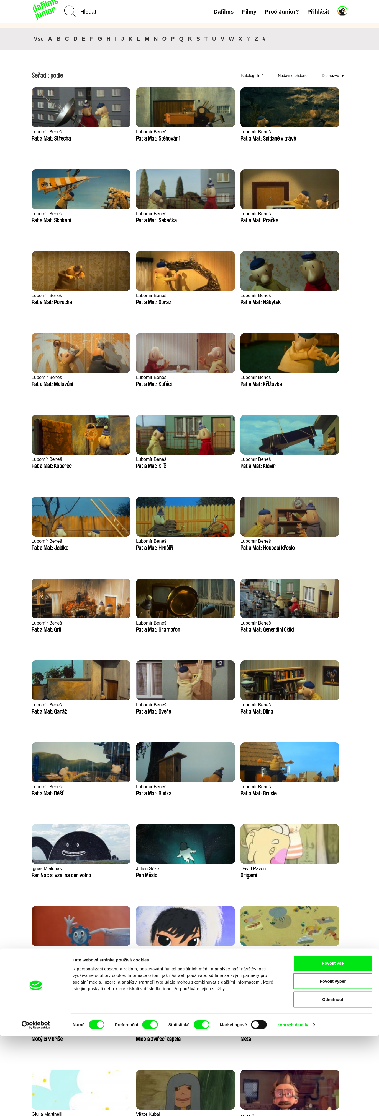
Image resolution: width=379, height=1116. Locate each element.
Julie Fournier (174, 786)
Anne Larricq (173, 623)
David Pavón (302, 541)
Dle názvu (330, 75)
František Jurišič (49, 786)
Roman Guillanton (307, 623)
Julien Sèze (236, 541)
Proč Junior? (282, 12)
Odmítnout (332, 1079)
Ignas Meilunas (176, 541)
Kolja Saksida (303, 786)
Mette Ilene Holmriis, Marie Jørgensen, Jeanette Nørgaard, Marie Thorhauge (125, 790)
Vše (39, 39)
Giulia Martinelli (112, 704)
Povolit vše (333, 1043)
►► (340, 921)
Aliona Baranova (306, 704)
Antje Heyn (43, 704)
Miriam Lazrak (239, 623)
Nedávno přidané (293, 75)
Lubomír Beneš (47, 131)
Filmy (249, 12)
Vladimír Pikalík (48, 623)
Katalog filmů (252, 75)
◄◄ (318, 921)
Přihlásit (318, 12)
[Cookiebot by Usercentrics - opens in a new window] (36, 1105)
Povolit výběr (333, 1061)
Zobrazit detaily (292, 1105)
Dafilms (224, 12)
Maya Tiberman (240, 786)
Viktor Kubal (172, 704)
